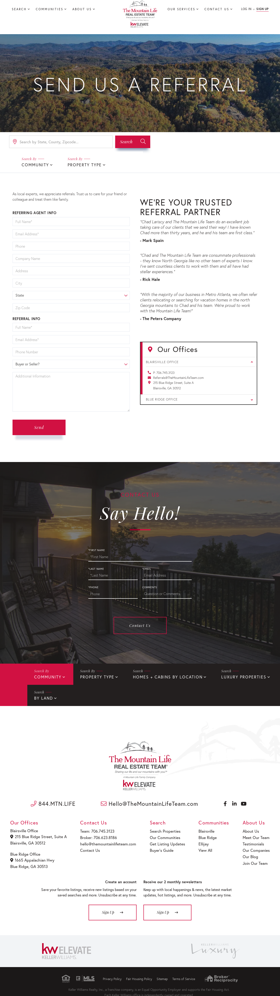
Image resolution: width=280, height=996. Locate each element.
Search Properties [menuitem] (161, 829)
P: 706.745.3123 (164, 372)
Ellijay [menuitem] (201, 841)
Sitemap (162, 975)
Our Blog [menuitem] (251, 852)
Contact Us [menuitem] (216, 9)
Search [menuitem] (19, 9)
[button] (132, 142)
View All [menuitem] (202, 847)
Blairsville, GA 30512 (28, 840)
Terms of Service (183, 975)
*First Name (96, 549)
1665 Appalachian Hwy (32, 857)
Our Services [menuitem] (181, 9)
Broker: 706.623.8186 (96, 835)
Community (34, 164)
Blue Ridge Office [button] (199, 399)
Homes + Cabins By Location (159, 676)
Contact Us (140, 625)
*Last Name (96, 568)
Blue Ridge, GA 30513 (29, 863)
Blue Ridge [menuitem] (204, 835)
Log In (246, 9)
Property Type (80, 164)
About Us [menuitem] (82, 9)
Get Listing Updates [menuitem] (163, 841)
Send (39, 427)
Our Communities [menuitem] (161, 835)
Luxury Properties (229, 676)
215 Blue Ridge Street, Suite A (37, 835)
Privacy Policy (112, 975)
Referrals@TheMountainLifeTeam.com (178, 377)
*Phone (93, 586)
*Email (146, 568)
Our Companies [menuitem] (256, 847)
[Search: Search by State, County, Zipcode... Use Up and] (61, 142)
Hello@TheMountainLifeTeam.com (149, 802)
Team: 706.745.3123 (95, 829)
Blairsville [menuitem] (203, 829)
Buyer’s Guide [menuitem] (158, 847)
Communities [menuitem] (49, 9)
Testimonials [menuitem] (253, 841)
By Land (42, 697)
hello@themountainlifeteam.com (105, 841)
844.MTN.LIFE (53, 802)
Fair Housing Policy (139, 975)
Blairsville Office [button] (199, 361)
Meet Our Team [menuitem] (255, 835)
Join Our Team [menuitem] (255, 858)
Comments (149, 586)
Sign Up (262, 9)
